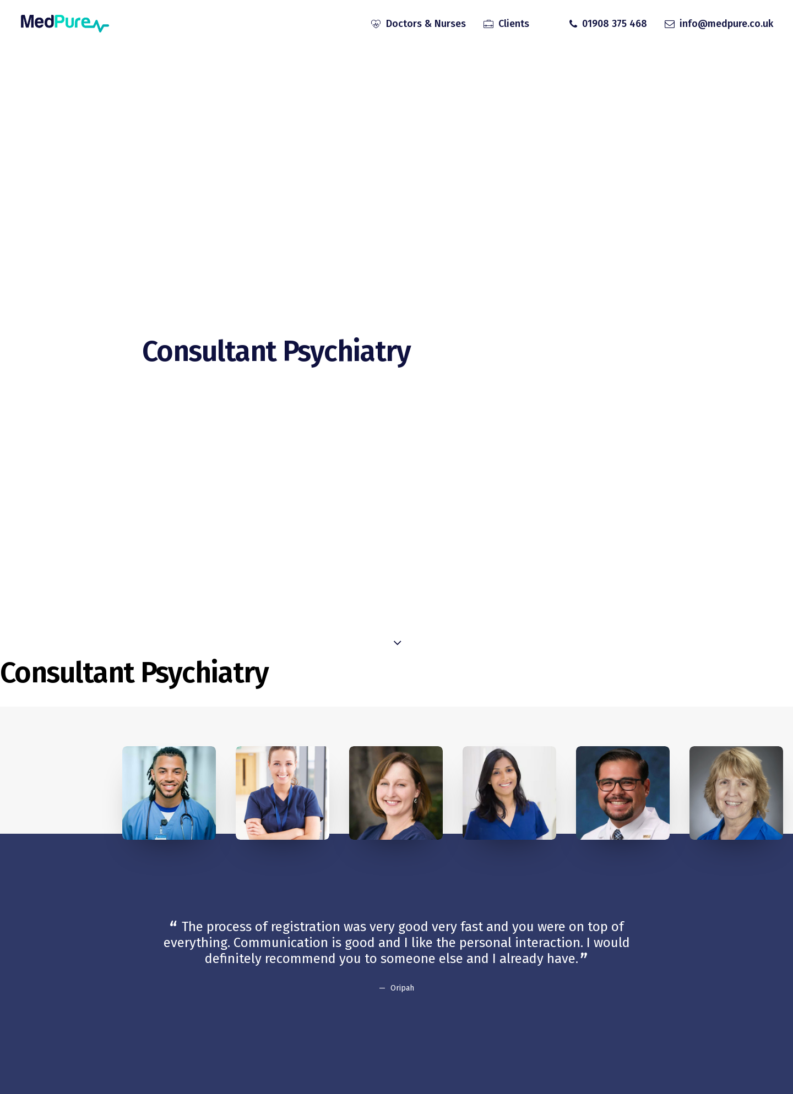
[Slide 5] (415, 1012)
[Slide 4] (403, 1012)
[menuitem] (418, 23)
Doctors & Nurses (426, 24)
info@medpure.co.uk (726, 24)
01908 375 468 (614, 24)
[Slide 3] (390, 1012)
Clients (513, 24)
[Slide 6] (427, 1012)
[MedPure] (64, 23)
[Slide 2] (378, 1012)
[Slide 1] (366, 1012)
